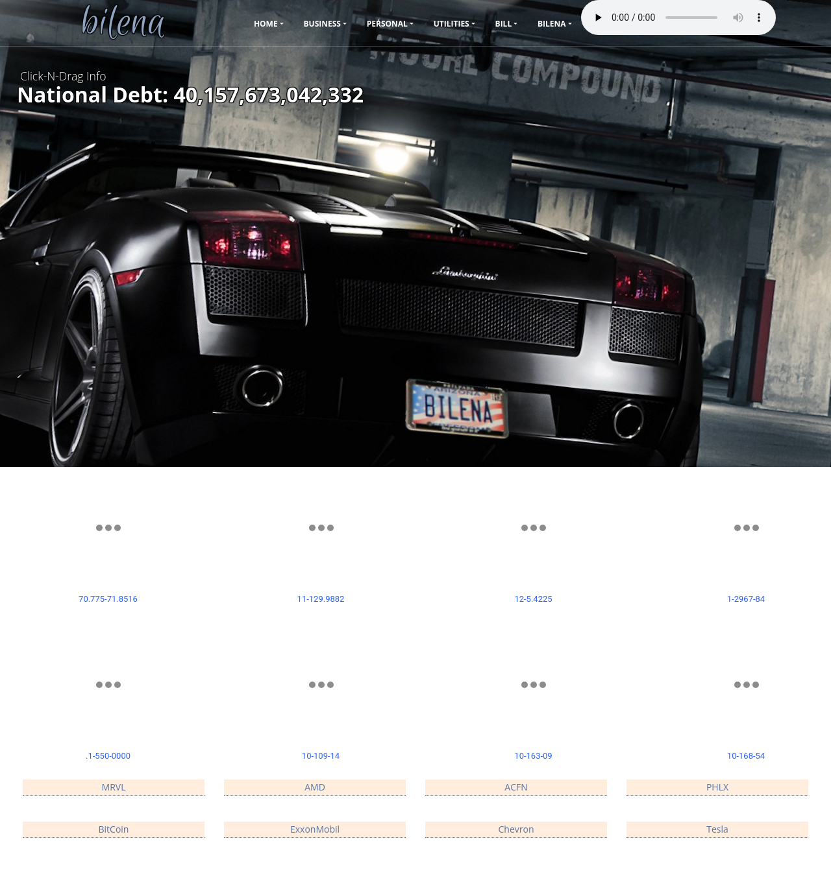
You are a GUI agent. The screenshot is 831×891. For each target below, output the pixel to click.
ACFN (515, 787)
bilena (552, 23)
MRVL (114, 787)
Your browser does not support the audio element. (678, 17)
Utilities (451, 23)
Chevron (516, 829)
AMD (314, 787)
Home (266, 23)
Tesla (717, 829)
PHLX (717, 787)
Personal (387, 23)
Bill (503, 23)
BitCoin (114, 829)
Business (322, 23)
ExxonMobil (315, 829)
